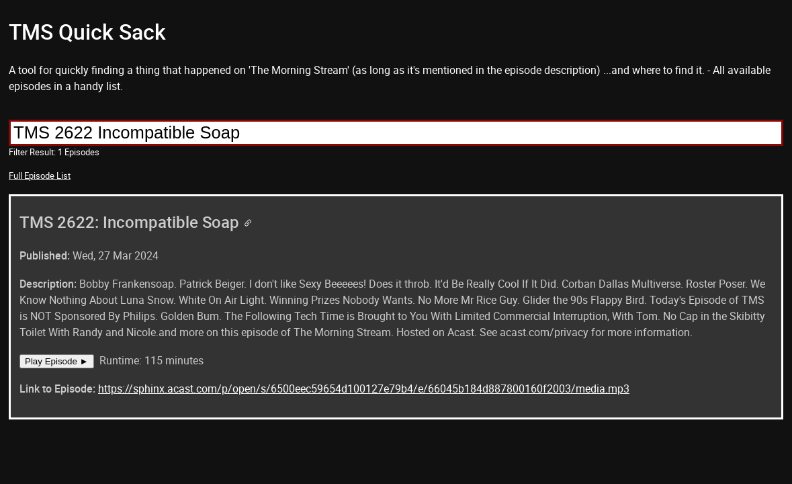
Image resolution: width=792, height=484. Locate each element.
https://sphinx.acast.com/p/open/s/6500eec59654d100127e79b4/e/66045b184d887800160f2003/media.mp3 (363, 388)
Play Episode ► (57, 361)
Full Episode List (40, 175)
